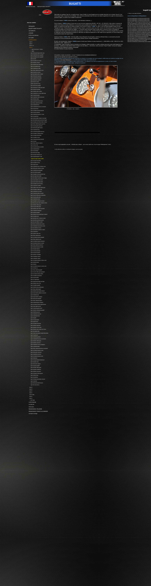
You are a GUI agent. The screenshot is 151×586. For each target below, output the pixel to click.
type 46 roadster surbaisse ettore (35, 133)
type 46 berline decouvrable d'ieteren (36, 290)
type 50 (29, 390)
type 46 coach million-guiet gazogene (36, 271)
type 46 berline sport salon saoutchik (36, 208)
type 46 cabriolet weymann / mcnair (35, 114)
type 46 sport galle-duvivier (34, 306)
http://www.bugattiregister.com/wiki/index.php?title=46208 (139, 20)
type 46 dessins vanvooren (34, 371)
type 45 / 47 (30, 45)
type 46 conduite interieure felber (35, 273)
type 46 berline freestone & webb (35, 246)
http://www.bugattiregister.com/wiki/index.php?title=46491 (139, 18)
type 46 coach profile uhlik (34, 197)
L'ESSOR (30, 33)
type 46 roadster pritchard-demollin (35, 110)
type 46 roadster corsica (33, 137)
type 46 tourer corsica (33, 81)
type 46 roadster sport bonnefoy (35, 183)
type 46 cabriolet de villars (34, 68)
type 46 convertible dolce (33, 66)
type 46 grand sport (32, 321)
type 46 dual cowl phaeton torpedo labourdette (37, 333)
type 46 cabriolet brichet (33, 315)
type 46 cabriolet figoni (33, 148)
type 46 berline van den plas (34, 327)
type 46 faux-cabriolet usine (34, 239)
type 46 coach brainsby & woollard (35, 146)
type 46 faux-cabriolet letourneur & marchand (37, 348)
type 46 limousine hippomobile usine (35, 53)
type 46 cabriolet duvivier (33, 199)
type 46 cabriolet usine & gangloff (35, 54)
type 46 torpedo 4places (33, 248)
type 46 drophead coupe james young (36, 225)
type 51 (29, 392)
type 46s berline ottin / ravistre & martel (36, 218)
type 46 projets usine (33, 361)
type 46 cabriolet (32, 381)
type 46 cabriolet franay (33, 129)
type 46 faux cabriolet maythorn (35, 143)
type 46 (29, 47)
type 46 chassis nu (32, 267)
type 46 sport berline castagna (34, 296)
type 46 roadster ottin (33, 216)
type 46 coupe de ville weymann (35, 373)
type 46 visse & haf (32, 144)
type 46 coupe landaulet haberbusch (35, 359)
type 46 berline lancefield (33, 89)
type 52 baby (30, 394)
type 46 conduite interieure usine (35, 356)
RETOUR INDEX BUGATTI (43, 6)
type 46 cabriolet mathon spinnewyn (35, 97)
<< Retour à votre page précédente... (135, 13)
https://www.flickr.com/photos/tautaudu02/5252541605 (138, 36)
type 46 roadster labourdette (34, 135)
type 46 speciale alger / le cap (34, 156)
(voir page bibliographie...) (66, 59)
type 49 (29, 389)
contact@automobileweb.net (90, 55)
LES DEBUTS (31, 30)
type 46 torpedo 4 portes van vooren (35, 200)
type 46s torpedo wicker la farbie (35, 74)
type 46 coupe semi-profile (34, 160)
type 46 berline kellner (33, 99)
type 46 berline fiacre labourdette (35, 64)
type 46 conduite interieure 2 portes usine (36, 266)
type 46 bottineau (32, 358)
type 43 (29, 41)
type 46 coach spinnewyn (33, 250)
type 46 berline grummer (33, 312)
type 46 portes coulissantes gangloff (35, 310)
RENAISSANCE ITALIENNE (34, 409)
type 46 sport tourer (32, 164)
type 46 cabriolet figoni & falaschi (35, 302)
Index (73, 108)
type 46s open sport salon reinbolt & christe (37, 202)
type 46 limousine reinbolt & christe (35, 168)
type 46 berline (31, 264)
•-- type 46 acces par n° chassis (35, 49)
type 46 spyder (31, 317)
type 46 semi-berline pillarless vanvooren (36, 292)
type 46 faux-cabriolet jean (34, 235)
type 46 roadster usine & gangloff (35, 56)
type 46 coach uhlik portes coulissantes (36, 195)
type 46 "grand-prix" (32, 335)
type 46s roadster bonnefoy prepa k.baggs (37, 177)
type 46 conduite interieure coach (35, 350)
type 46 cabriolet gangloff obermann (35, 131)
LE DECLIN (30, 404)
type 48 (29, 387)
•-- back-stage (31, 400)
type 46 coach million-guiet (34, 206)
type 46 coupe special (33, 319)
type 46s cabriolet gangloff (34, 172)
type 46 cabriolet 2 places (33, 258)
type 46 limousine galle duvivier (35, 127)
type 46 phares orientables (34, 254)
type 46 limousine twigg (33, 152)
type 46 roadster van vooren (34, 60)
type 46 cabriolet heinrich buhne (35, 100)
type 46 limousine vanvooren (34, 352)
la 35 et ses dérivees (32, 35)
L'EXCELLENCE (31, 39)
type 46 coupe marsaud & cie (34, 154)
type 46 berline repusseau (34, 325)
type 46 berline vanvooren (34, 342)
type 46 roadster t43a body (34, 323)
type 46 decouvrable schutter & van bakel (36, 118)
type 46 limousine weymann (34, 76)
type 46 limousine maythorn (34, 79)
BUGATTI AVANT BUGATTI (34, 28)
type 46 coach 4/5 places (33, 252)
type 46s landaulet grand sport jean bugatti (37, 120)
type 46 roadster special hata (34, 275)
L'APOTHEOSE (31, 402)
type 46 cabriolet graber (33, 95)
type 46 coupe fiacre (32, 116)
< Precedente (69, 108)
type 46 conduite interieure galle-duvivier (36, 304)
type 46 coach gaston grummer (34, 125)
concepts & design (32, 413)
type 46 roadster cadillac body (34, 189)
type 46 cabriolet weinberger (34, 210)
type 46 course (31, 141)
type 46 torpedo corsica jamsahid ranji (36, 174)
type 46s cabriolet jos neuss (34, 227)
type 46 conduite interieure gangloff (35, 237)
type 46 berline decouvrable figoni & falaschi (37, 214)
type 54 (29, 398)
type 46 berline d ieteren (33, 62)
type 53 (29, 396)
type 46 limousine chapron (34, 363)
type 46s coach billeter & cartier (35, 221)
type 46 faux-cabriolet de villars (34, 102)
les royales (30, 37)
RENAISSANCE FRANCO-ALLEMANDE (37, 411)
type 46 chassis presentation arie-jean (36, 379)
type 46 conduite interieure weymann (36, 241)
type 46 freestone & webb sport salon (36, 87)
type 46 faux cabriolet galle (34, 289)
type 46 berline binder (33, 262)
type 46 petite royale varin (34, 233)
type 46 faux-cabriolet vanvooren (35, 244)
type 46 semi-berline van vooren (35, 179)
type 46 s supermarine (33, 279)
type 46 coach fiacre (32, 108)
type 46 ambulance (32, 231)
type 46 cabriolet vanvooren (34, 313)
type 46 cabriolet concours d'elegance (36, 344)
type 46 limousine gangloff (34, 85)
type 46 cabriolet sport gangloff (34, 170)
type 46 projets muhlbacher (34, 369)
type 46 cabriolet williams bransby (35, 193)
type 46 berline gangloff (33, 212)
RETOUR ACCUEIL (30, 6)
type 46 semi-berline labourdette (35, 181)
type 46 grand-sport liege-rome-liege (35, 281)
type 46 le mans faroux (33, 384)
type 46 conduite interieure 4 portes (35, 243)
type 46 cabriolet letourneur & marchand (36, 106)
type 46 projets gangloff (33, 365)
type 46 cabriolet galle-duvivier (34, 308)
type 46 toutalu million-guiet (34, 367)
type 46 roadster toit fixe (33, 162)
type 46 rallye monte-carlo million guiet (36, 187)
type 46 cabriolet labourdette (34, 77)
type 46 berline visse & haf (34, 283)
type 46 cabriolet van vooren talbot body (36, 93)
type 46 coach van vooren (34, 72)
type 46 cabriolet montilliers (34, 185)
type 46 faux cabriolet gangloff (34, 269)
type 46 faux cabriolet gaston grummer (36, 123)
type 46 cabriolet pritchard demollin (35, 139)
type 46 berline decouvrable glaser (35, 287)
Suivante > (77, 108)
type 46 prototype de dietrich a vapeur (36, 229)
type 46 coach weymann (33, 112)
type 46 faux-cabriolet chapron (34, 300)
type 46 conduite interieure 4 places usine (36, 260)
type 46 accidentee (32, 377)
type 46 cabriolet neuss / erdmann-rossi (36, 166)
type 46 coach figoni (32, 150)
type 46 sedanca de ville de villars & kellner (37, 121)
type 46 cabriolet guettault (34, 336)
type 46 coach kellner (33, 277)
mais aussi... (31, 406)
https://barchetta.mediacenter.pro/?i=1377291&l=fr (137, 40)
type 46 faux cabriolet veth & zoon (35, 70)
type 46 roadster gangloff (33, 285)
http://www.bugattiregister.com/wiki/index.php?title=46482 (139, 19)
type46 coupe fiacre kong (33, 83)
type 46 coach (31, 58)
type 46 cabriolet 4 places (33, 256)
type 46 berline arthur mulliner (34, 91)
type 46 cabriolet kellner (33, 346)
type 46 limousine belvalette (34, 298)
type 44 (29, 43)
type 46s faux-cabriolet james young (35, 223)
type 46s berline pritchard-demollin (35, 220)
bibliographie (31, 26)
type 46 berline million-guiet (34, 204)
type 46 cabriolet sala (33, 294)
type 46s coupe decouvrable (34, 176)
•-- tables (30, 51)
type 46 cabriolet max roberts (34, 191)
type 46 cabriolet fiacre (33, 104)
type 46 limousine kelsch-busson (35, 382)
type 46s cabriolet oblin (33, 331)
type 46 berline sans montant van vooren (36, 329)
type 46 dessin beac (32, 375)
